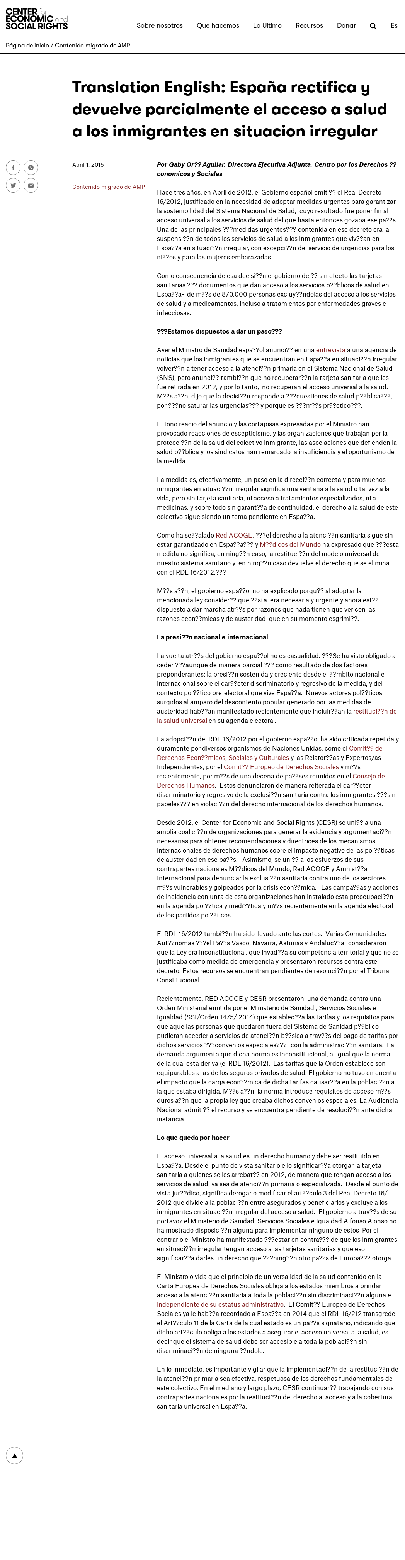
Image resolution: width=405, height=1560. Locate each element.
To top (14, 1455)
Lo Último (267, 25)
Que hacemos (218, 25)
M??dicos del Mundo (290, 544)
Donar (346, 25)
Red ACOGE (234, 535)
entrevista (330, 349)
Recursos (309, 25)
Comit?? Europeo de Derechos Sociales (281, 766)
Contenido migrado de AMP (92, 45)
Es (394, 25)
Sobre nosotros (160, 25)
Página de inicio (27, 45)
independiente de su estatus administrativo (220, 1304)
